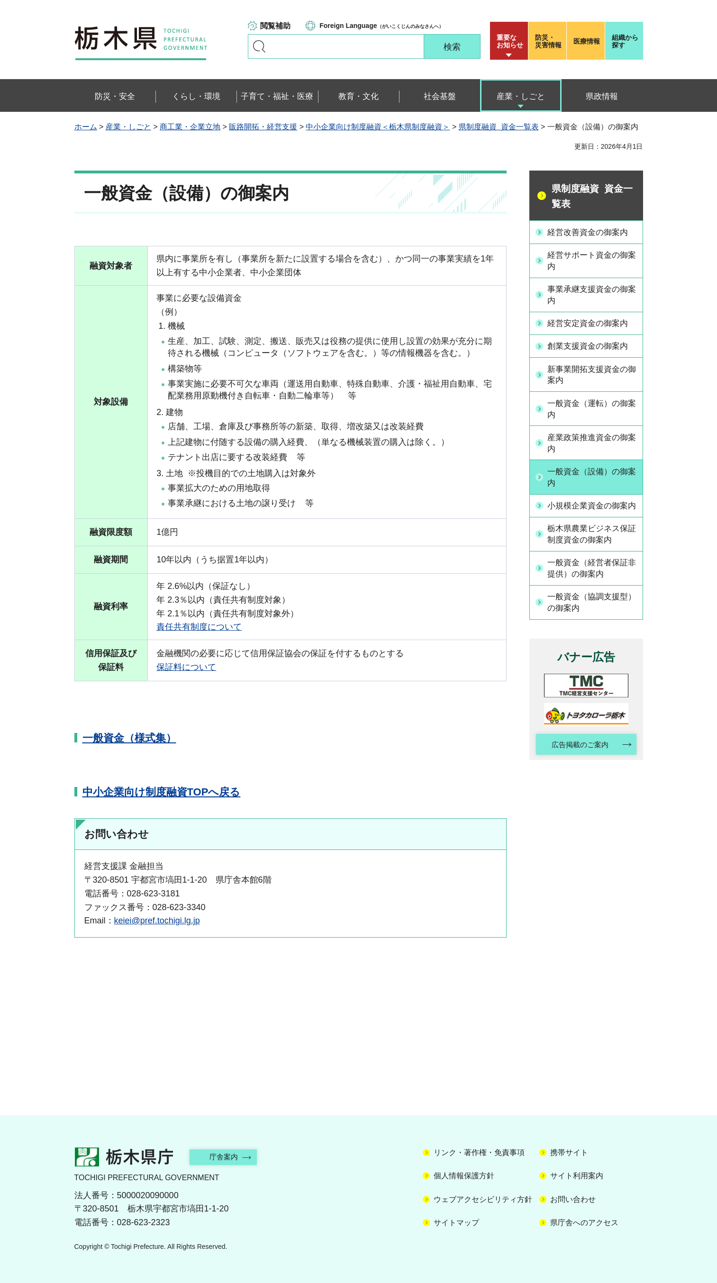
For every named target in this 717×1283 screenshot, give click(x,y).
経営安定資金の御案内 (591, 322)
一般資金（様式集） (129, 738)
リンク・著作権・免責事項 (479, 1152)
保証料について (186, 667)
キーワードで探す (259, 46)
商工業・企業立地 (190, 127)
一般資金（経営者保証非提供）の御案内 (591, 579)
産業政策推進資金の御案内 (591, 441)
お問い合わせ (573, 1199)
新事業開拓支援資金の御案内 (591, 373)
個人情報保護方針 (464, 1176)
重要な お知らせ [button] (510, 41)
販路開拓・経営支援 (263, 127)
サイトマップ (456, 1223)
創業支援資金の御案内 (591, 345)
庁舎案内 (228, 1157)
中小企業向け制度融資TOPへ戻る (161, 792)
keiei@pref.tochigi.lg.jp (157, 920)
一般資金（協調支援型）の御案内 (587, 613)
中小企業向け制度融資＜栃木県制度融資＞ (378, 127)
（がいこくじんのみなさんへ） (381, 25)
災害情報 (549, 41)
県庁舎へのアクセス (584, 1223)
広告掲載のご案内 (577, 756)
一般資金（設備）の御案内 (591, 476)
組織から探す (625, 41)
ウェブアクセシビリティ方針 (483, 1199)
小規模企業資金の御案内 (591, 510)
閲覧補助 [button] (275, 26)
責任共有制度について (199, 627)
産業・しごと (128, 127)
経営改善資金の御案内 (591, 231)
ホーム (85, 127)
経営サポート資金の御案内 (591, 260)
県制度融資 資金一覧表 (499, 127)
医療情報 (586, 41)
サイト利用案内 (576, 1176)
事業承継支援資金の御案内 (591, 294)
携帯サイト (569, 1152)
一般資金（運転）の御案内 (591, 407)
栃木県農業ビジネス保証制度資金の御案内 (591, 545)
